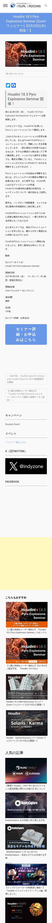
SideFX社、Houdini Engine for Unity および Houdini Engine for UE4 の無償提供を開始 (25, 379)
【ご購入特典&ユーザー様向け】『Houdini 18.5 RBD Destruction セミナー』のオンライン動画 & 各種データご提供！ (26, 395)
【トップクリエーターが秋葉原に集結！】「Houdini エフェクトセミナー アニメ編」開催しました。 (26, 890)
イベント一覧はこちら (15, 442)
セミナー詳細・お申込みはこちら (26, 334)
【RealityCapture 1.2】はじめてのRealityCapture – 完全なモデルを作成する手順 (25, 855)
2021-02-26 (18, 74)
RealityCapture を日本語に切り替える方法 (25, 820)
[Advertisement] (26, 563)
